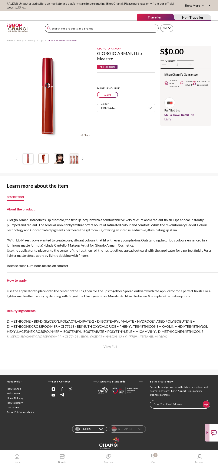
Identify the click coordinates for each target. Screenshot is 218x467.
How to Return (15, 402)
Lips (41, 40)
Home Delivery (15, 398)
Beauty (20, 40)
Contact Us (13, 407)
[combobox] (102, 28)
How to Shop (14, 388)
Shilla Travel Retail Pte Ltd (179, 117)
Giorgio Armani (110, 48)
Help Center (13, 393)
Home (10, 40)
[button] (126, 108)
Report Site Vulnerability (20, 412)
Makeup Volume (108, 88)
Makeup (31, 40)
